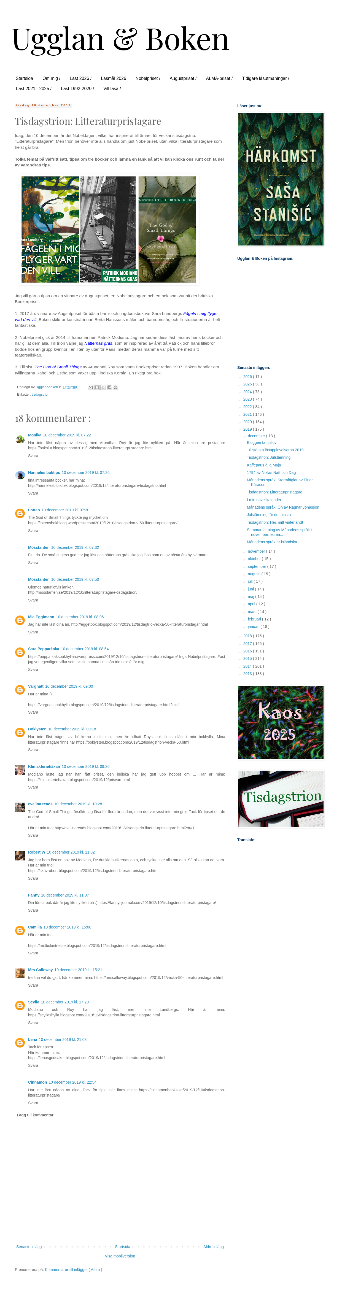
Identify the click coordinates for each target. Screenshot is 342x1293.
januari (254, 626)
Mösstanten (39, 547)
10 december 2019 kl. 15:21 (78, 970)
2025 (248, 384)
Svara (33, 456)
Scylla (33, 1002)
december (257, 436)
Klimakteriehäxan (44, 766)
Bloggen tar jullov (261, 442)
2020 (248, 422)
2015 (248, 658)
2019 (248, 429)
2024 (248, 392)
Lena (32, 1039)
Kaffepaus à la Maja (264, 465)
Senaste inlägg (29, 1247)
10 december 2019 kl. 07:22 (67, 435)
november (257, 551)
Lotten (34, 510)
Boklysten (37, 729)
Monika (34, 435)
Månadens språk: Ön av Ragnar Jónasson (283, 507)
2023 (248, 399)
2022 (248, 406)
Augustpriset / (183, 78)
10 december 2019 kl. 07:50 (75, 579)
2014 (248, 666)
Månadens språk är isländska (272, 542)
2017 (248, 643)
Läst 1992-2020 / (77, 88)
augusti (254, 574)
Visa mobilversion (120, 1256)
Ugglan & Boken (120, 37)
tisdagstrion (40, 394)
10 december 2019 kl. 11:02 (71, 852)
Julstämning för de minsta (269, 514)
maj (251, 596)
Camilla (35, 927)
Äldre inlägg (213, 1247)
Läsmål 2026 (113, 78)
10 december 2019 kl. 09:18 (72, 729)
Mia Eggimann (41, 617)
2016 (248, 651)
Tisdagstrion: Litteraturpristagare (274, 492)
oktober (255, 559)
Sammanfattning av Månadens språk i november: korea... (279, 532)
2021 (248, 414)
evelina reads (40, 804)
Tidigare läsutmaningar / (265, 78)
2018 (248, 636)
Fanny (33, 895)
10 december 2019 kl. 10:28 (78, 804)
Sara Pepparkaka (43, 649)
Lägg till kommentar (35, 1115)
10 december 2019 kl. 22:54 (72, 1082)
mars (252, 611)
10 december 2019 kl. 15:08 (67, 927)
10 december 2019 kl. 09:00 (69, 686)
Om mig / (51, 78)
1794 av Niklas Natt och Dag (271, 472)
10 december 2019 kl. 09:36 (86, 766)
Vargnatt (36, 686)
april (252, 604)
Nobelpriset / (148, 78)
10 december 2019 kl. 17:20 (65, 1002)
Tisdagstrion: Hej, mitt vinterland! (275, 522)
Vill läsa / (112, 88)
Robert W (36, 852)
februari (255, 619)
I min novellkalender (264, 500)
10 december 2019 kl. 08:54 (85, 649)
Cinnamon (37, 1082)
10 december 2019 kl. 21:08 (63, 1039)
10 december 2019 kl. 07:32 (75, 547)
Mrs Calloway (40, 970)
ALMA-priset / (219, 78)
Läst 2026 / (80, 78)
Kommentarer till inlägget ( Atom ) (73, 1269)
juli (251, 581)
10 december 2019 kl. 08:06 (80, 617)
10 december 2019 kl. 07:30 (66, 510)
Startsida (24, 78)
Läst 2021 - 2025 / (34, 88)
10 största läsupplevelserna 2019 (275, 450)
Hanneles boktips (44, 472)
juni (251, 589)
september (257, 566)
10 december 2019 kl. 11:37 (65, 895)
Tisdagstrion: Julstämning (268, 457)
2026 (248, 376)
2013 (248, 673)
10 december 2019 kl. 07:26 (86, 472)
